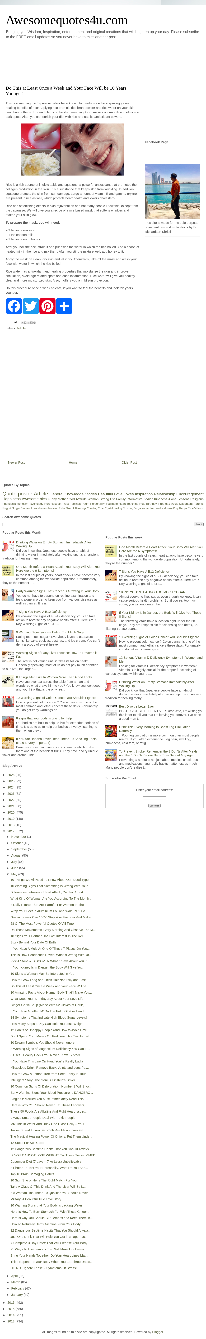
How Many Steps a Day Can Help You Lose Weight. (47, 1024)
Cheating (92, 508)
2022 (11, 800)
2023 (11, 793)
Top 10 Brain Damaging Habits (32, 1174)
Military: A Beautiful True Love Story (35, 1199)
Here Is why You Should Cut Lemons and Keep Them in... (51, 1218)
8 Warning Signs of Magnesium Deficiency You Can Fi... (50, 1049)
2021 (11, 806)
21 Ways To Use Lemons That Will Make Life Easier (47, 1249)
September (19, 849)
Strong (104, 499)
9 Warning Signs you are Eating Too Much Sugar (50, 632)
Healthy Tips (120, 508)
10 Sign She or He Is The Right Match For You (43, 1180)
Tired (161, 503)
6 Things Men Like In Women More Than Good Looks (54, 677)
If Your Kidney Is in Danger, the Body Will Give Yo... (47, 967)
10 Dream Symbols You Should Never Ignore (42, 1042)
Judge (137, 508)
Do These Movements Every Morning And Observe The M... (53, 930)
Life (112, 499)
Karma (145, 508)
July (14, 861)
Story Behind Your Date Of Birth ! (33, 942)
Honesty (22, 503)
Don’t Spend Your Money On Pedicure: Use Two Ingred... (51, 1036)
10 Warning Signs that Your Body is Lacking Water (46, 1205)
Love (118, 494)
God (72, 499)
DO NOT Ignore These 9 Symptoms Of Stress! (43, 1268)
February (18, 1288)
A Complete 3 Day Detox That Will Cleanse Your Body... (50, 1243)
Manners (42, 508)
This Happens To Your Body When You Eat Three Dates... (51, 1262)
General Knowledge (67, 494)
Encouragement (190, 494)
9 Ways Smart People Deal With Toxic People (42, 1117)
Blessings (80, 508)
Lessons (183, 499)
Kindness (160, 499)
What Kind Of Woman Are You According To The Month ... (51, 898)
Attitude (81, 499)
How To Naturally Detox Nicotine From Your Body (45, 1224)
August (16, 855)
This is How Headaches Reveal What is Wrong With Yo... (51, 955)
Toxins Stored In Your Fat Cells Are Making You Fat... (48, 1130)
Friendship (9, 503)
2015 (11, 1309)
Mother (63, 499)
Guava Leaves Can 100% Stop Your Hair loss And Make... (51, 917)
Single (16, 508)
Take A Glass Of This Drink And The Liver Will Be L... (48, 1186)
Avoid (174, 503)
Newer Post (16, 462)
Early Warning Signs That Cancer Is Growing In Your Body (57, 591)
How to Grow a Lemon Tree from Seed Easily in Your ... (49, 1074)
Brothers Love (29, 508)
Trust (65, 503)
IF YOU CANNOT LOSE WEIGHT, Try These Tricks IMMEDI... (54, 1155)
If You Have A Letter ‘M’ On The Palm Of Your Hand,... (48, 1011)
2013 (11, 1321)
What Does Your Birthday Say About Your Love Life (46, 998)
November (19, 836)
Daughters (186, 503)
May (14, 874)
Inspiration (144, 494)
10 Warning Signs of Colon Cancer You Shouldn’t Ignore (56, 698)
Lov (152, 508)
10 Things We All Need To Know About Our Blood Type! (49, 879)
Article (21, 328)
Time (191, 508)
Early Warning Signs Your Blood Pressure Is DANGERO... (51, 1092)
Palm (62, 508)
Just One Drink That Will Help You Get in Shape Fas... (49, 1236)
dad (167, 503)
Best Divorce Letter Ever (136, 706)
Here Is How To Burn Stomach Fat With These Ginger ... (50, 1211)
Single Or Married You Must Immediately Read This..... (49, 1099)
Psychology (35, 503)
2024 (11, 787)
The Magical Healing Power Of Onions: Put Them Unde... (51, 1136)
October (17, 843)
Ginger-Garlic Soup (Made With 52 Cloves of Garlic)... (48, 1005)
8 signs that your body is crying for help (44, 718)
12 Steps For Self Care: (27, 1143)
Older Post (129, 462)
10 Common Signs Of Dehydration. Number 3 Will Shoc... (51, 1086)
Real (142, 503)
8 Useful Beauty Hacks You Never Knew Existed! (45, 1055)
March (16, 1282)
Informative (134, 499)
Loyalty (159, 508)
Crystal (109, 508)
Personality (97, 503)
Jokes (129, 494)
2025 (11, 781)
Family (121, 499)
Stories (91, 494)
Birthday (151, 503)
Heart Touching (128, 503)
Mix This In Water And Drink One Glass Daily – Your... (48, 1124)
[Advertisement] (84, 62)
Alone (172, 499)
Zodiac (148, 499)
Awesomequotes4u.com (67, 20)
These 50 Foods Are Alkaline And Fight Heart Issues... (49, 1111)
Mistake (168, 508)
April (15, 1276)
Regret (6, 508)
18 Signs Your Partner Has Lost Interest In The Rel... (47, 936)
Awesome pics (34, 499)
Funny (52, 499)
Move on (53, 508)
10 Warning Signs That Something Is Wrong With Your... (50, 886)
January (17, 1294)
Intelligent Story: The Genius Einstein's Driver (42, 1080)
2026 (11, 775)
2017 (11, 831)
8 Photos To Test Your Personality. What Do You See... (49, 1168)
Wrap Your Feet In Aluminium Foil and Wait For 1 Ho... (49, 911)
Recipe (183, 508)
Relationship (164, 494)
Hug (130, 508)
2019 (11, 818)
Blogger (157, 1332)
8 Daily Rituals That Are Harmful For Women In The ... (48, 905)
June (15, 868)
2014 (11, 1315)
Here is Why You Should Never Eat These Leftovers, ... (49, 1105)
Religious (197, 499)
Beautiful (105, 494)
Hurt (47, 503)
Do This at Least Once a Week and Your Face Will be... (49, 986)
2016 (11, 1302)
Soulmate (112, 503)
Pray (175, 508)
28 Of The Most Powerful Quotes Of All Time (42, 923)
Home (73, 462)
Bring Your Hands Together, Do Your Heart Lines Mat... (49, 1255)
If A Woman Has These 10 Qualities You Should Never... (50, 1193)
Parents (199, 503)
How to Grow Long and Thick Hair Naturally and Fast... (49, 980)
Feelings (75, 503)
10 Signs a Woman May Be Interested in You (42, 973)
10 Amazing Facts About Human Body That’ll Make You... (51, 992)
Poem (85, 503)
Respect (56, 503)
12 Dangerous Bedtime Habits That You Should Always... (50, 1149)
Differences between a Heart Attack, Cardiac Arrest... (48, 892)
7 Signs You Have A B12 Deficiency (41, 611)
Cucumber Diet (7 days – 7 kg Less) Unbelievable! (46, 1161)
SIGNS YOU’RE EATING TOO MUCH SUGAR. (152, 592)
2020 (11, 812)
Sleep (69, 508)
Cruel (101, 508)
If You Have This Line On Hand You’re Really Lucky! (47, 1061)
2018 (11, 825)
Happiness (11, 499)
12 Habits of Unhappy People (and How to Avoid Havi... (49, 1030)
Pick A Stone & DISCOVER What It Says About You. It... (50, 961)
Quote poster (17, 494)
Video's (198, 508)
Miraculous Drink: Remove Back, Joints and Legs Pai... (49, 1067)
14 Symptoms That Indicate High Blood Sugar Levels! (48, 1017)
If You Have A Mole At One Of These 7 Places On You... (50, 948)
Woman (93, 499)
